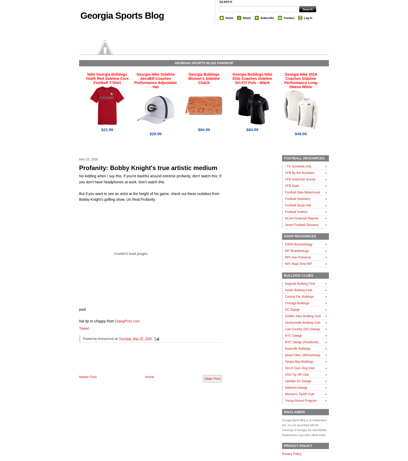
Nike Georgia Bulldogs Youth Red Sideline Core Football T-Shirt (107, 78)
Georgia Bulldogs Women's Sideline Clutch (204, 78)
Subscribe (267, 18)
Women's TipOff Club (299, 394)
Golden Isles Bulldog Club (303, 316)
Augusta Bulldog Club (300, 283)
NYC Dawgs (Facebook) (301, 342)
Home (229, 18)
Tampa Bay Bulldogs (299, 361)
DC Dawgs (292, 309)
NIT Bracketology (297, 251)
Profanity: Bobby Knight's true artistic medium (148, 167)
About (247, 18)
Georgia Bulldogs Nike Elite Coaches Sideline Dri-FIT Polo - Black (252, 78)
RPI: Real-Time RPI (298, 264)
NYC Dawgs (293, 335)
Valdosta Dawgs (296, 387)
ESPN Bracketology (298, 244)
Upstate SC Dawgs (298, 381)
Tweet (84, 328)
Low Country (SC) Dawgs (302, 329)
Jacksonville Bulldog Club (302, 322)
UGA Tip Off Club (297, 374)
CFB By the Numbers (299, 173)
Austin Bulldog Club (298, 290)
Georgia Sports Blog (122, 15)
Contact (289, 18)
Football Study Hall (298, 205)
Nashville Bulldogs (297, 348)
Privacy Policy (292, 454)
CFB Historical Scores (300, 179)
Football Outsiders (297, 199)
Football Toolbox (296, 212)
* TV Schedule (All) (298, 166)
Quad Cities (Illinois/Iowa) (302, 355)
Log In (308, 18)
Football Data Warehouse (302, 192)
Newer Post (88, 377)
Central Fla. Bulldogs (299, 296)
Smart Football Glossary (301, 225)
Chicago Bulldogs (297, 303)
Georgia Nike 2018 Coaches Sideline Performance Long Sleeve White (300, 80)
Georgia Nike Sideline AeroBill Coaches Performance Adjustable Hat (155, 80)
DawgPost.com (127, 321)
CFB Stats (292, 186)
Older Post (212, 379)
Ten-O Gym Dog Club (300, 368)
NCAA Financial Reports (301, 218)
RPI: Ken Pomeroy (298, 257)
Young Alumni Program (301, 400)
